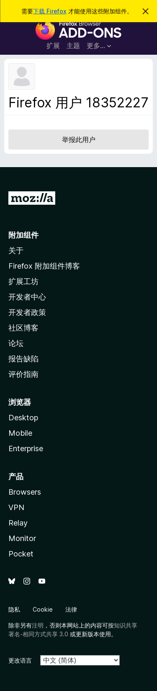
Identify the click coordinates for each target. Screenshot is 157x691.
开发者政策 (27, 312)
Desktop (23, 417)
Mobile (20, 433)
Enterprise (25, 448)
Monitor (22, 538)
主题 (73, 45)
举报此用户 (78, 139)
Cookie (43, 609)
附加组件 (23, 235)
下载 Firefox (50, 11)
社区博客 (23, 327)
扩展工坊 (23, 281)
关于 (15, 250)
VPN (16, 507)
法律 (71, 609)
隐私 (14, 609)
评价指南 (23, 374)
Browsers (24, 492)
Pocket (20, 553)
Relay (18, 522)
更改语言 (20, 660)
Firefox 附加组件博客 (44, 266)
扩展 (53, 45)
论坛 (15, 343)
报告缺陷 (23, 358)
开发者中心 (27, 296)
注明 (38, 625)
